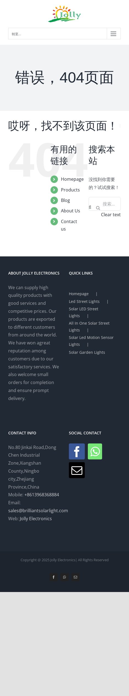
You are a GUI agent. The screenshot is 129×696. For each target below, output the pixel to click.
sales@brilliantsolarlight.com (38, 511)
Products (70, 190)
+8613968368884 (41, 495)
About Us (70, 211)
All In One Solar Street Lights (89, 326)
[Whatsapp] (95, 451)
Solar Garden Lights (87, 352)
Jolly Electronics (36, 519)
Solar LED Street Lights (83, 312)
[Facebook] (77, 451)
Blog (65, 200)
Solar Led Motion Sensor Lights (91, 341)
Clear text (111, 215)
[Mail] (77, 470)
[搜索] (98, 208)
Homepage (72, 179)
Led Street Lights (84, 301)
